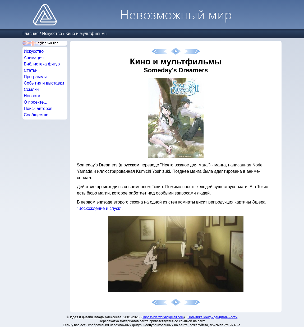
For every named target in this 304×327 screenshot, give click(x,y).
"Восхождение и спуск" (99, 208)
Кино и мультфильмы (87, 33)
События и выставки (44, 83)
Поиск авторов (38, 108)
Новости (32, 96)
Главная (30, 33)
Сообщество (36, 115)
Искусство (52, 33)
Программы (35, 76)
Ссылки (31, 89)
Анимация (34, 57)
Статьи (31, 70)
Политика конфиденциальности (213, 317)
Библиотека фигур (42, 64)
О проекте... (35, 102)
